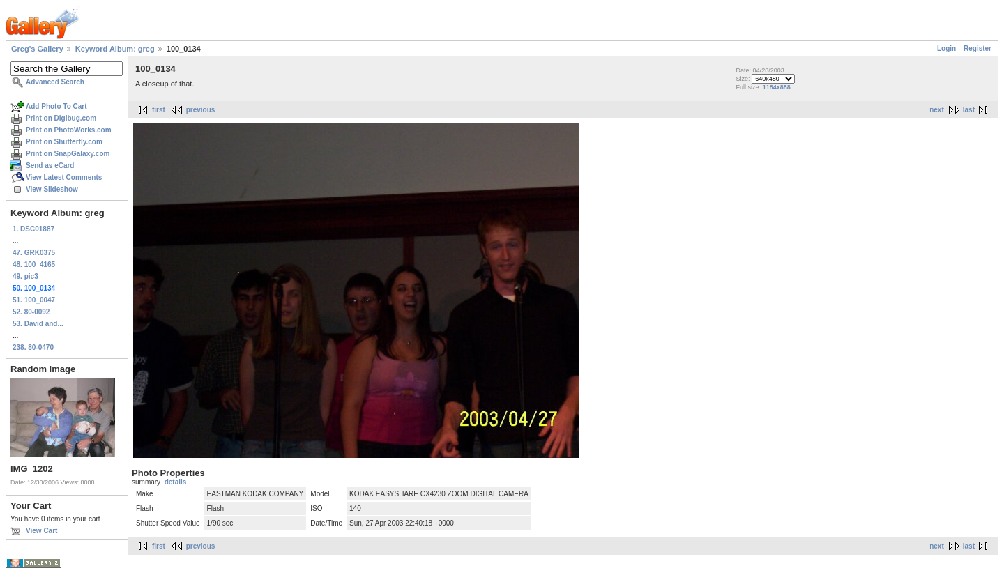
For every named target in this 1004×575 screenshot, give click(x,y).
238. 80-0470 (33, 347)
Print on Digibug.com (61, 118)
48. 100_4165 (34, 264)
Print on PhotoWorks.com (69, 130)
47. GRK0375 (34, 252)
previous (200, 110)
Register (977, 48)
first (158, 110)
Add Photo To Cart (56, 106)
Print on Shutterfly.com (64, 142)
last (969, 110)
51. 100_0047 (34, 300)
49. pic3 (25, 276)
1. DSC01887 (33, 229)
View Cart (41, 531)
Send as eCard (50, 165)
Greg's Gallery (37, 49)
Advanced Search (55, 82)
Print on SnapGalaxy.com (67, 154)
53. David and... (38, 324)
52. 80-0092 (31, 312)
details (176, 482)
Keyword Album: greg (115, 49)
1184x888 (777, 87)
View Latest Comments (64, 177)
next (936, 110)
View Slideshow (52, 189)
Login (946, 48)
